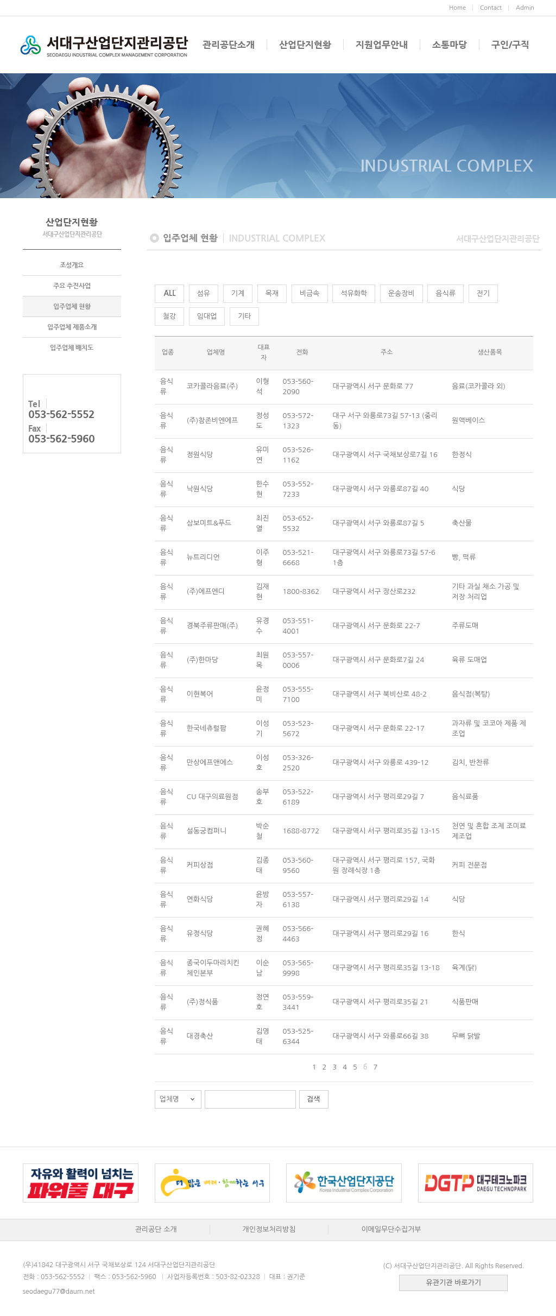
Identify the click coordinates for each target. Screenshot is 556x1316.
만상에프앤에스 (210, 762)
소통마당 (449, 44)
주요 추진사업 (72, 286)
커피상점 (200, 865)
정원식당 (200, 454)
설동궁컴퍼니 (206, 830)
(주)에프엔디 (206, 591)
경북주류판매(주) (212, 625)
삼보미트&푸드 (209, 523)
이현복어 (200, 694)
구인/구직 (510, 44)
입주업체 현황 (72, 307)
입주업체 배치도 (71, 348)
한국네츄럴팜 (206, 728)
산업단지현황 (305, 44)
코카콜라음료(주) (212, 386)
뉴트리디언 (203, 557)
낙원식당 (200, 488)
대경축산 (200, 1036)
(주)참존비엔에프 (212, 420)
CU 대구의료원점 (212, 796)
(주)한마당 (202, 659)
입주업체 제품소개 (72, 327)
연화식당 (200, 899)
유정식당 (200, 933)
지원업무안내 (382, 44)
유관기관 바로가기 (453, 1282)
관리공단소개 (229, 44)
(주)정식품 (202, 1001)
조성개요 (72, 265)
